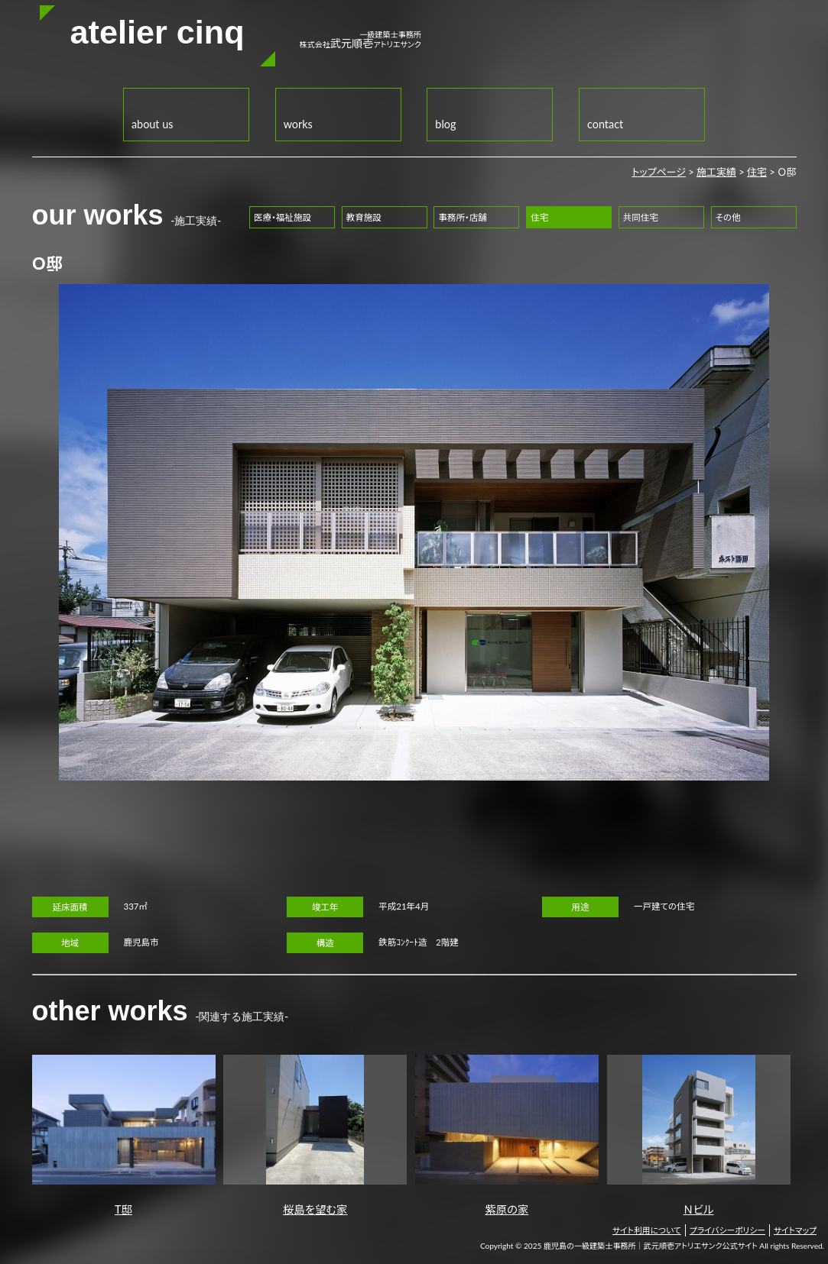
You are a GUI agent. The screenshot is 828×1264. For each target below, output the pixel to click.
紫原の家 (507, 1135)
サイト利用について (646, 1230)
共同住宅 (640, 217)
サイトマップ (795, 1230)
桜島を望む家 (315, 1135)
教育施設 (364, 217)
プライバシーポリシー (727, 1230)
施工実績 (716, 172)
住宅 (757, 172)
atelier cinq (157, 32)
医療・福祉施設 (282, 217)
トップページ (659, 172)
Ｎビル (699, 1135)
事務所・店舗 (462, 217)
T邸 (124, 1135)
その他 (728, 217)
